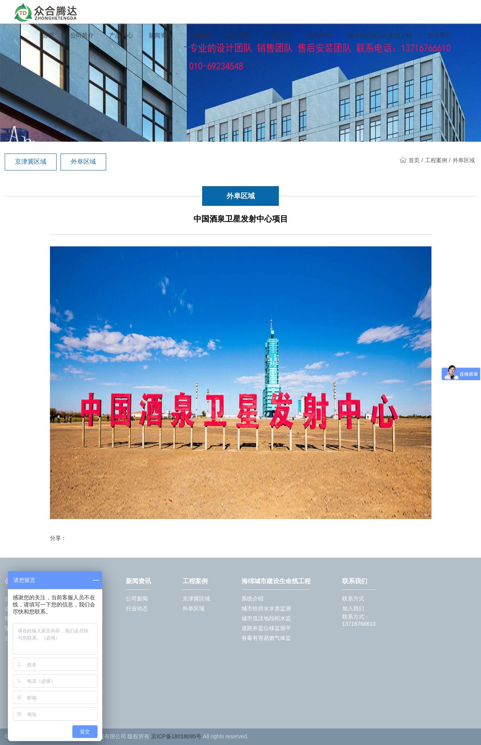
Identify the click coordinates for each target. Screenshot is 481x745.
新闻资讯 (160, 35)
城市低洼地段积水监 (266, 618)
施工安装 (239, 35)
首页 (48, 35)
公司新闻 (137, 598)
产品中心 (121, 35)
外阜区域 (83, 161)
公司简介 (82, 35)
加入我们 (353, 608)
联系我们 (440, 35)
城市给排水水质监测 (266, 608)
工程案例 (200, 35)
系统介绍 (252, 598)
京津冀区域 (30, 161)
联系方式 (353, 598)
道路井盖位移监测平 (266, 628)
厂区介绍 (278, 35)
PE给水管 (319, 35)
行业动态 (137, 608)
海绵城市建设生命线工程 (379, 35)
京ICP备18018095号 (176, 736)
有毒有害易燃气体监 (266, 638)
